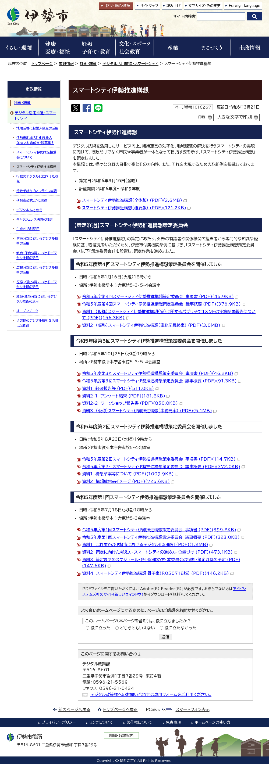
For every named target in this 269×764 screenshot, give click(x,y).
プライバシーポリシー (59, 722)
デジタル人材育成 (29, 209)
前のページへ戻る (74, 710)
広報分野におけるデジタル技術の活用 (37, 270)
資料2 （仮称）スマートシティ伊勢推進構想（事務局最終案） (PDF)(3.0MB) (153, 325)
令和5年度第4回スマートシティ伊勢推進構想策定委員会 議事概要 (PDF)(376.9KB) (163, 304)
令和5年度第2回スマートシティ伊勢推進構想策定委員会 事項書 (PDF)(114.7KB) (161, 459)
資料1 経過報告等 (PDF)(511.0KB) (120, 388)
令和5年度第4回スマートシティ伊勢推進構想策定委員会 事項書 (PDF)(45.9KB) (160, 297)
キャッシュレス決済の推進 (34, 219)
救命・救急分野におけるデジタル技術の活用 (36, 299)
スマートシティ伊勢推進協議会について (36, 154)
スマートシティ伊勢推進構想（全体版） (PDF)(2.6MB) (134, 200)
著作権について (139, 722)
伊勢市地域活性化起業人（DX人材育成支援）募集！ (35, 140)
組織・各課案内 (121, 735)
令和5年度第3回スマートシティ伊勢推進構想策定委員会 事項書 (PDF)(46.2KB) (160, 373)
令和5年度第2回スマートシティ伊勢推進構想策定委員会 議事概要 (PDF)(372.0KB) (163, 467)
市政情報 (66, 64)
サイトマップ (149, 6)
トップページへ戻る (120, 710)
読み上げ (173, 6)
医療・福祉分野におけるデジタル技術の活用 (36, 284)
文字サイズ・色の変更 (205, 6)
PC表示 (153, 710)
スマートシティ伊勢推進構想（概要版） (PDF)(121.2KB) (136, 208)
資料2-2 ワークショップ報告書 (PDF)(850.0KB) (132, 403)
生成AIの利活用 (28, 228)
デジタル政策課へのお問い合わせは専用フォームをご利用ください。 (150, 695)
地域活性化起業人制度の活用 (37, 128)
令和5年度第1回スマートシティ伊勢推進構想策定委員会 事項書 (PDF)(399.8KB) (161, 530)
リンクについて (101, 722)
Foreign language (244, 6)
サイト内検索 (184, 16)
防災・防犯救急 (118, 6)
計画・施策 (88, 64)
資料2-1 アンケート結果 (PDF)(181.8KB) (126, 396)
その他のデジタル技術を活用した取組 (37, 323)
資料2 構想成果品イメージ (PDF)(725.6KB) (128, 481)
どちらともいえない (137, 628)
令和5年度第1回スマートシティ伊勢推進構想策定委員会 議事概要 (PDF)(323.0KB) (163, 537)
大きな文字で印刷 (234, 117)
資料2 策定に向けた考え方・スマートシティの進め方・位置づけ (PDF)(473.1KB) (159, 552)
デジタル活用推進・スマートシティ (130, 64)
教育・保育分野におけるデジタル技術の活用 (36, 255)
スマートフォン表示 (193, 710)
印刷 (202, 117)
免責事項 (173, 722)
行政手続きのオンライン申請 (36, 190)
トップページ (42, 64)
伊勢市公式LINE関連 (31, 200)
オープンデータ (27, 311)
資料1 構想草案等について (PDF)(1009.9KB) (130, 474)
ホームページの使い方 (213, 722)
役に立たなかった (180, 628)
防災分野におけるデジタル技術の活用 (37, 241)
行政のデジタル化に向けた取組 (37, 179)
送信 (165, 637)
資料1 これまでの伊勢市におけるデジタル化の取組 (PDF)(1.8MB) (147, 545)
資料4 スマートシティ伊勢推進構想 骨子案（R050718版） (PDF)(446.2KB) (157, 573)
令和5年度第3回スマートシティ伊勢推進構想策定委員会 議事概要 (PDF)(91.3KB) (161, 381)
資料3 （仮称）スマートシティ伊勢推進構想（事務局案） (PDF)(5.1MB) (149, 411)
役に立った (100, 628)
